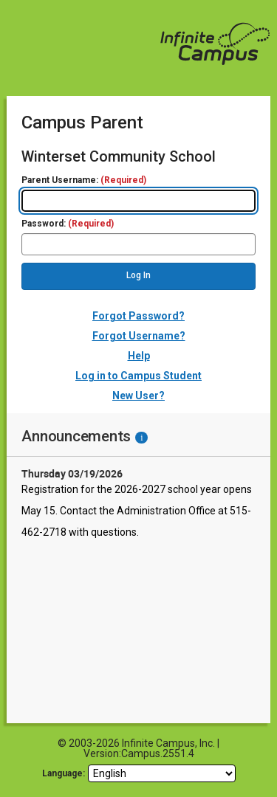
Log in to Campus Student (138, 375)
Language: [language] (63, 773)
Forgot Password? (138, 316)
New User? (138, 395)
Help (139, 356)
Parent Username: (83, 180)
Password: (67, 224)
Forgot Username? (138, 336)
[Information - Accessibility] (141, 438)
